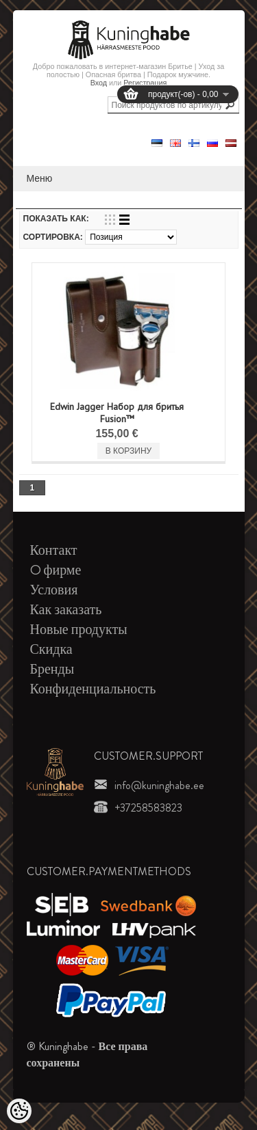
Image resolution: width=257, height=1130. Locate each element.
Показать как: (56, 218)
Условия (54, 590)
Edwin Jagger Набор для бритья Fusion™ (117, 412)
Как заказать (66, 610)
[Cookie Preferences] (19, 1111)
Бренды (52, 669)
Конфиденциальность (93, 689)
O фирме (56, 570)
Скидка (51, 649)
